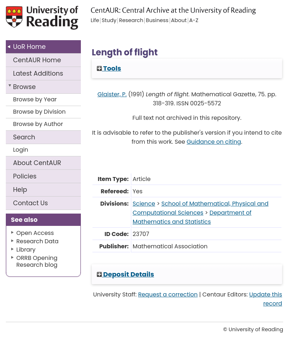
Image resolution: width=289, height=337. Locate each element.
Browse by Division (39, 112)
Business (157, 21)
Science (144, 203)
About (37, 163)
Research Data (37, 241)
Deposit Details (125, 274)
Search (24, 137)
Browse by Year (35, 99)
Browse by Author (38, 124)
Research (131, 21)
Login (20, 150)
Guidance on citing (214, 142)
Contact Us (30, 203)
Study (109, 21)
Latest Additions (38, 73)
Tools (109, 68)
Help (20, 189)
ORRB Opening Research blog (37, 261)
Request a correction (168, 294)
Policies (25, 176)
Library (26, 249)
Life (95, 21)
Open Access (35, 233)
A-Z (193, 21)
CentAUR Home (37, 60)
